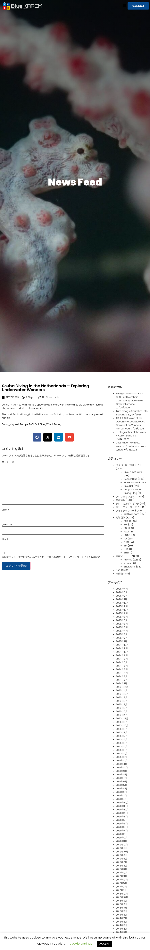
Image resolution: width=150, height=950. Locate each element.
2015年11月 (121, 911)
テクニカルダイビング (127, 503)
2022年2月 (122, 753)
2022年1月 (121, 757)
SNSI (126, 552)
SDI (125, 545)
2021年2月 (121, 795)
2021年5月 (121, 785)
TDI (125, 538)
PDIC (126, 542)
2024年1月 (121, 683)
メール (7, 524)
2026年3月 (122, 592)
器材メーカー (123, 556)
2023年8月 (122, 701)
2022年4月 (122, 746)
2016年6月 (121, 904)
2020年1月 (121, 841)
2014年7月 (121, 918)
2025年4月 (122, 630)
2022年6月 (122, 739)
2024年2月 (122, 680)
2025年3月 (122, 634)
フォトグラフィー (125, 510)
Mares (127, 563)
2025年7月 (122, 620)
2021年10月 (122, 767)
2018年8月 (121, 865)
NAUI (126, 531)
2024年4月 (122, 673)
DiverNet (128, 486)
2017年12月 (122, 872)
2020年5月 (122, 827)
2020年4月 (122, 830)
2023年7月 (122, 704)
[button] (125, 6)
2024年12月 (122, 645)
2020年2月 (122, 837)
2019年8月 (121, 855)
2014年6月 (121, 921)
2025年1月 (121, 641)
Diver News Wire (133, 472)
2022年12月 (122, 718)
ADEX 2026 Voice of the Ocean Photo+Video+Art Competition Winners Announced (130, 423)
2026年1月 (121, 599)
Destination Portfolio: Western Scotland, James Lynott (131, 446)
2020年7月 (122, 820)
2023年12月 (122, 687)
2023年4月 (122, 715)
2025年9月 (122, 613)
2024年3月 (122, 676)
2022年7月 (122, 736)
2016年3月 (121, 907)
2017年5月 (121, 883)
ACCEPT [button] (104, 944)
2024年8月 (122, 659)
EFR (126, 524)
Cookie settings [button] (81, 943)
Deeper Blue (130, 479)
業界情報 (120, 500)
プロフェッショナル (126, 496)
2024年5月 (122, 669)
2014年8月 (121, 914)
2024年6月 (122, 666)
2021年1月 (121, 799)
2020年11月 (122, 806)
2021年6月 (121, 781)
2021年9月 (121, 771)
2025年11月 (122, 606)
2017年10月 (122, 879)
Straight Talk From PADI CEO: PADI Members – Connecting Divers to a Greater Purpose (129, 399)
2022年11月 (122, 722)
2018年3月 (121, 869)
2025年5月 (122, 627)
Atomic (128, 559)
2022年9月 (122, 729)
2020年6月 (122, 823)
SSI (125, 528)
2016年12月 (122, 893)
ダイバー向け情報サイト (129, 465)
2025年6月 (122, 623)
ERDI (126, 549)
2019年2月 (121, 862)
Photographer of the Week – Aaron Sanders (131, 433)
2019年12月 (122, 844)
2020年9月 (122, 813)
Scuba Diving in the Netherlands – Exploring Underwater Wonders (51, 414)
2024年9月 (122, 655)
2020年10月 (122, 809)
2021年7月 (121, 778)
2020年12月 (122, 802)
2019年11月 (121, 848)
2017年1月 (121, 890)
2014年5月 (121, 925)
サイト (5, 539)
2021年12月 (122, 760)
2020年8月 (122, 816)
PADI (126, 521)
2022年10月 (122, 725)
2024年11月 (122, 648)
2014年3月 (121, 932)
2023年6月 (122, 708)
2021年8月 (121, 774)
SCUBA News (131, 482)
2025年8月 (122, 616)
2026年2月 (122, 595)
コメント (8, 462)
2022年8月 (122, 732)
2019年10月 (122, 851)
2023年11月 (122, 690)
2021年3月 (121, 792)
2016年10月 (122, 897)
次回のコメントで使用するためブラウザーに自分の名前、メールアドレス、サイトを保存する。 (52, 557)
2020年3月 (122, 834)
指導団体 (120, 517)
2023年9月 (122, 697)
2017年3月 (121, 886)
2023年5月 (122, 711)
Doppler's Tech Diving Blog (132, 491)
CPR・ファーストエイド (129, 507)
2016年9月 (121, 900)
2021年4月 (121, 788)
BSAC (127, 535)
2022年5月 (122, 743)
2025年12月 (122, 602)
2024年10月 (122, 652)
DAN (118, 570)
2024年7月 (122, 662)
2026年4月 (122, 588)
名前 (6, 510)
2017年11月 (121, 876)
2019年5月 (121, 858)
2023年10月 (122, 694)
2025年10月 (122, 609)
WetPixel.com (131, 514)
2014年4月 (121, 928)
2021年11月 (121, 764)
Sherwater (130, 566)
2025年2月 (122, 637)
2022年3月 (122, 750)
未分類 (119, 573)
